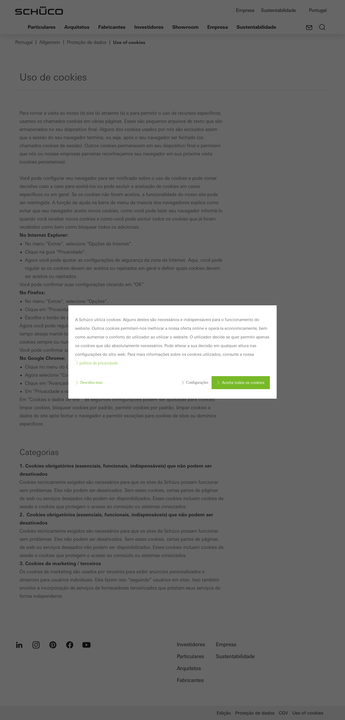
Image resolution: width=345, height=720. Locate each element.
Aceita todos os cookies (243, 382)
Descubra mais (91, 382)
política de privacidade (98, 363)
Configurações (197, 382)
